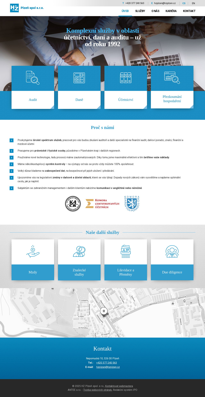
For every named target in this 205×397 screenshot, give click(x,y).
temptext (102, 312)
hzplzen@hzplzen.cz (165, 3)
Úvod (125, 11)
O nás (155, 11)
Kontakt (189, 11)
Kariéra (171, 11)
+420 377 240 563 (134, 3)
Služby (140, 11)
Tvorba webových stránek (97, 389)
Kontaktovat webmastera (119, 386)
